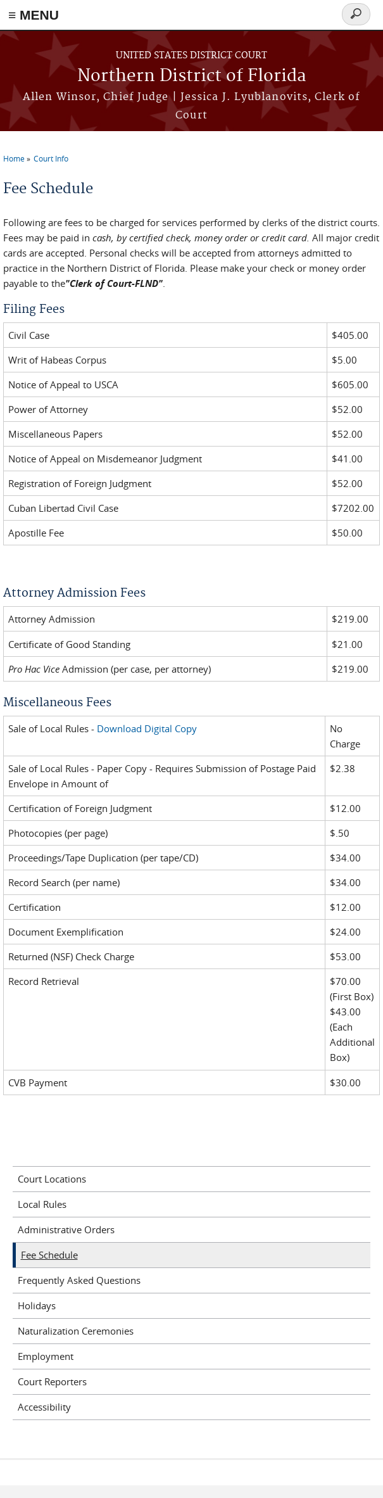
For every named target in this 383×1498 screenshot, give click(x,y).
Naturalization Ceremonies (76, 1330)
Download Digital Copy (147, 728)
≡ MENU (33, 15)
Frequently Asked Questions (79, 1280)
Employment (45, 1356)
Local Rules (42, 1204)
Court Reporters (52, 1381)
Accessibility (44, 1406)
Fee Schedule (49, 1254)
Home (14, 158)
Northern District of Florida (191, 76)
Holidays (37, 1305)
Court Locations (52, 1178)
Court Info (51, 158)
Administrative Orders (66, 1229)
